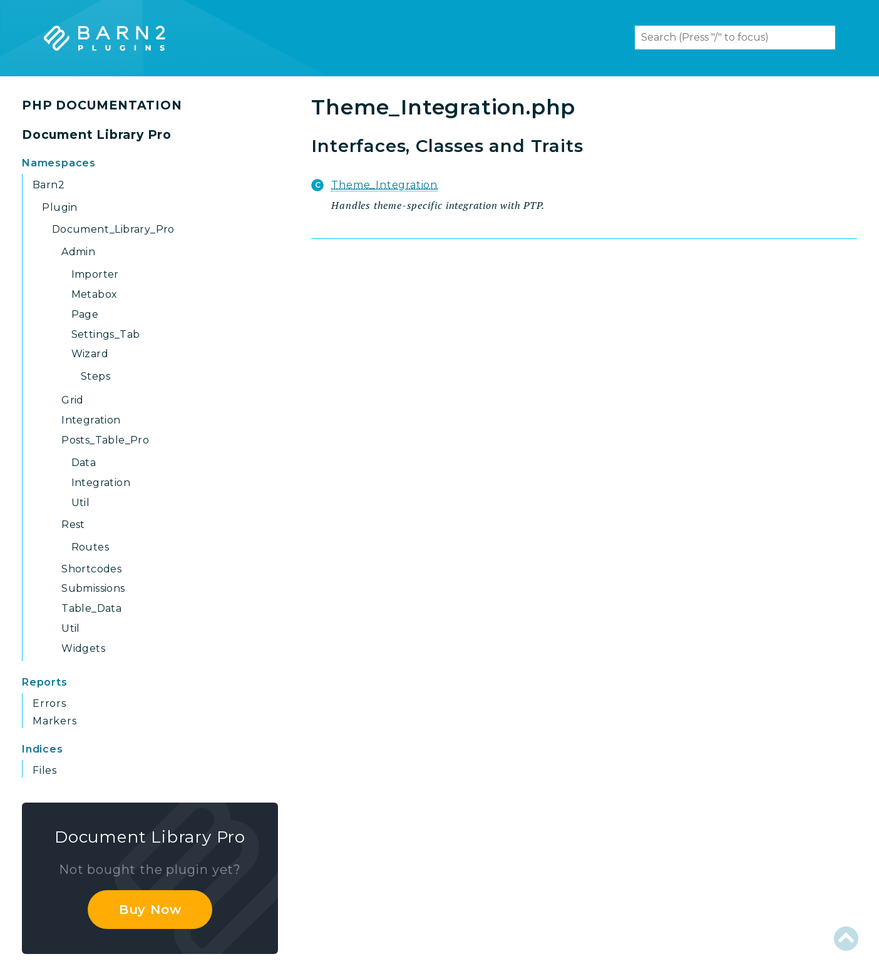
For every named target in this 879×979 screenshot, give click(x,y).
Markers (55, 721)
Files (45, 770)
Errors (49, 703)
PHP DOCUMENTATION (102, 105)
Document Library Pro (97, 135)
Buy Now (150, 909)
